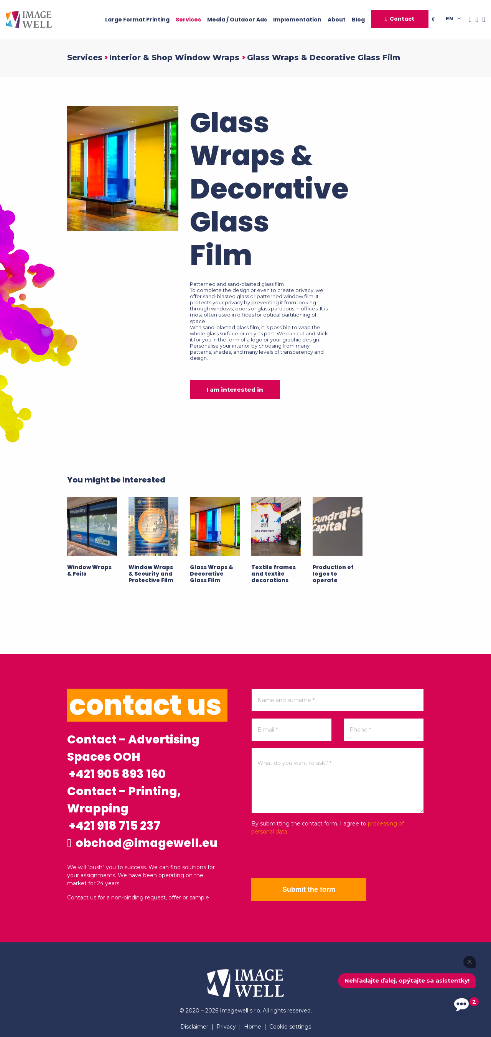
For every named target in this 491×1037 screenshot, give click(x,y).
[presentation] (309, 857)
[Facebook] (468, 19)
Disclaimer (194, 1026)
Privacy (226, 1026)
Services (188, 19)
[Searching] (439, 19)
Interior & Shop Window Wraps (175, 57)
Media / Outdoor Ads (237, 19)
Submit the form (308, 889)
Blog (358, 19)
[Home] (29, 19)
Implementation (297, 19)
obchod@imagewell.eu (142, 843)
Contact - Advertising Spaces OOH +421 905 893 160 (133, 757)
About (337, 19)
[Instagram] (474, 19)
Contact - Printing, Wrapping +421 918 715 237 (124, 808)
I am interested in (234, 389)
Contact (402, 19)
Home (252, 1026)
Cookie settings (290, 1026)
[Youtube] (481, 19)
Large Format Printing (137, 19)
